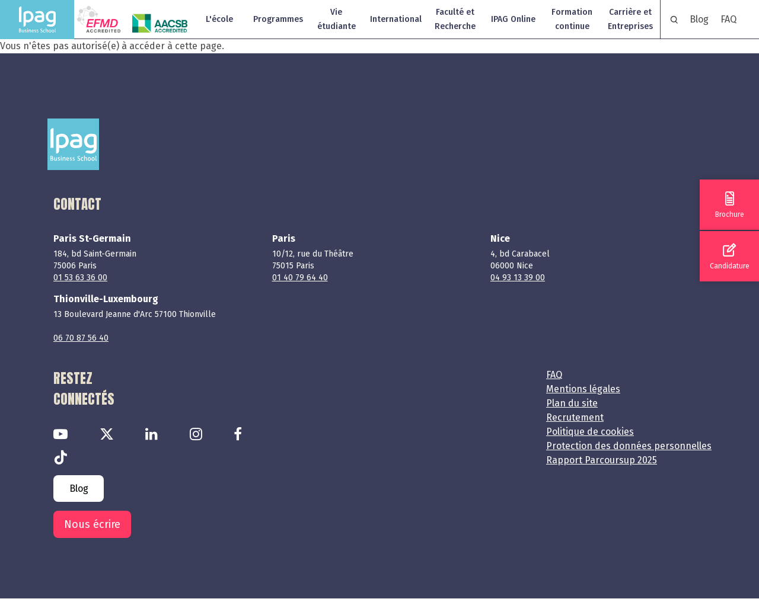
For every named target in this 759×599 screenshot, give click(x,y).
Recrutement (575, 417)
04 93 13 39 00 (517, 278)
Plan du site (572, 403)
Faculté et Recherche (455, 19)
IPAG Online (513, 19)
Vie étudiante (336, 19)
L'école (219, 19)
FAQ (728, 19)
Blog (699, 19)
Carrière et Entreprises (630, 19)
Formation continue (571, 19)
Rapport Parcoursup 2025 (601, 460)
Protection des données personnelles (629, 445)
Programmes (278, 19)
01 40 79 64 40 (300, 278)
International (396, 19)
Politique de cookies (590, 431)
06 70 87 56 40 (81, 338)
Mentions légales (583, 389)
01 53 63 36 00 (80, 278)
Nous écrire (92, 524)
